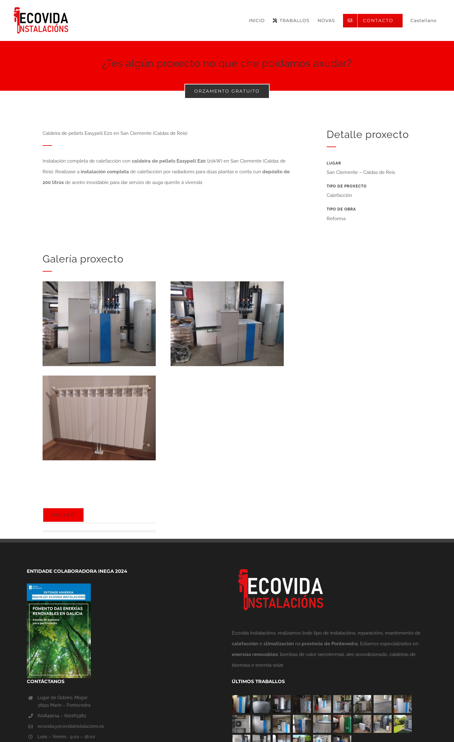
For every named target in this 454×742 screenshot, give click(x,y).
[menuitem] (423, 20)
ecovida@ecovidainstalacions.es (71, 726)
